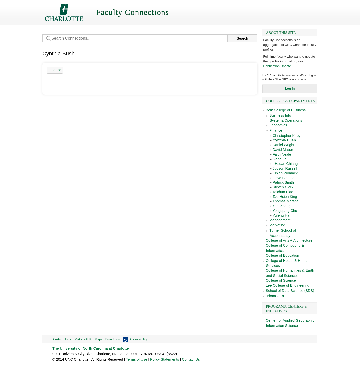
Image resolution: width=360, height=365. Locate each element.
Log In (290, 88)
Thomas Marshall (286, 201)
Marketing (277, 225)
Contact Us (191, 359)
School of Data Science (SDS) (290, 291)
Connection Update (277, 66)
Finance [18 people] (54, 70)
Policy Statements (164, 359)
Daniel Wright (283, 145)
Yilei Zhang (282, 206)
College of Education (282, 255)
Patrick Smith (283, 182)
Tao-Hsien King (285, 197)
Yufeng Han (282, 215)
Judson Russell (285, 168)
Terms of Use (136, 359)
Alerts (56, 339)
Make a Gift (83, 339)
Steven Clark (283, 187)
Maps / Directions (107, 339)
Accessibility (138, 339)
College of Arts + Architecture (289, 240)
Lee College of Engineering (288, 285)
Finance (276, 130)
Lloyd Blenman (285, 178)
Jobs (67, 339)
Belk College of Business (286, 110)
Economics (278, 125)
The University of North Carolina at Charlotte (90, 348)
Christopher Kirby (287, 136)
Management (280, 220)
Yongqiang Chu (285, 211)
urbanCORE (276, 296)
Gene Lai (280, 159)
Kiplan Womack (285, 173)
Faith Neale (282, 154)
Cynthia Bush (284, 140)
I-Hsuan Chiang (285, 164)
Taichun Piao (283, 192)
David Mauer (283, 150)
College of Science (281, 280)
